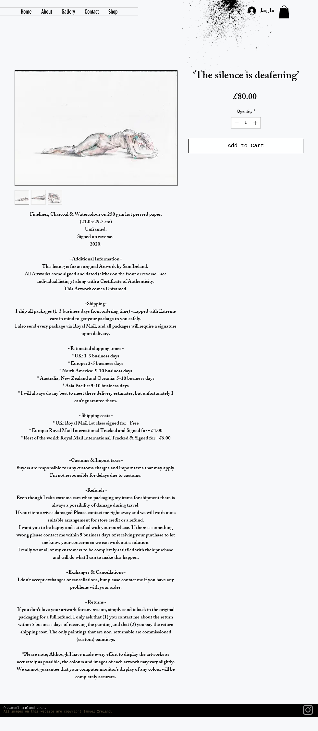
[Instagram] (308, 710)
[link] (284, 12)
